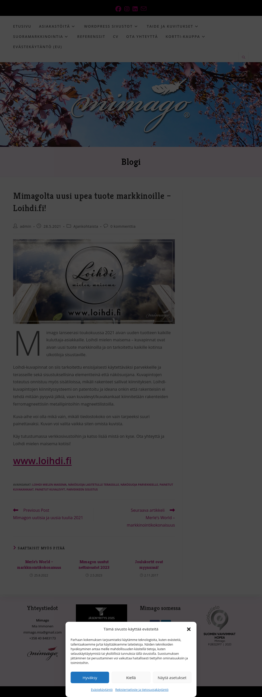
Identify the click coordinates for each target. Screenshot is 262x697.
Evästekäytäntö (102, 690)
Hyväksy (90, 677)
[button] (189, 629)
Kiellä (131, 677)
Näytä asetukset (172, 677)
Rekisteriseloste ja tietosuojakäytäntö (142, 690)
